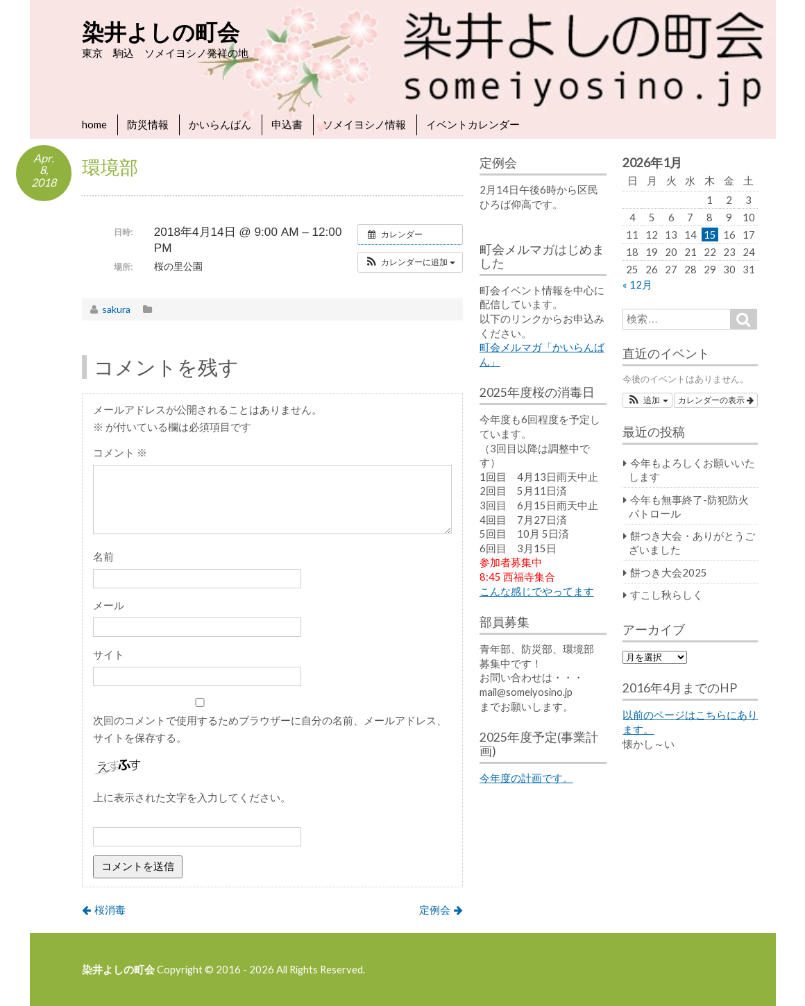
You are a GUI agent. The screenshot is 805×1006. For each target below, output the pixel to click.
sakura (116, 309)
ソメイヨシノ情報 (364, 124)
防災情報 (148, 124)
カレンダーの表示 (716, 400)
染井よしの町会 (160, 31)
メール (108, 605)
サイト (108, 654)
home (94, 124)
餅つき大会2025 (668, 572)
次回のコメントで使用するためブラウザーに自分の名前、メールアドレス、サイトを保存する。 (270, 729)
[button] (410, 262)
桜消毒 (110, 909)
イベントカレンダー (473, 124)
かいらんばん (220, 124)
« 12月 (637, 284)
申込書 (287, 124)
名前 (103, 556)
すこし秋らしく (666, 594)
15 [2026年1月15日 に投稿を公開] (710, 234)
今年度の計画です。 (526, 777)
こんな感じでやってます (537, 591)
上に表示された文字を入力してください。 (192, 797)
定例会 (434, 909)
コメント (120, 452)
